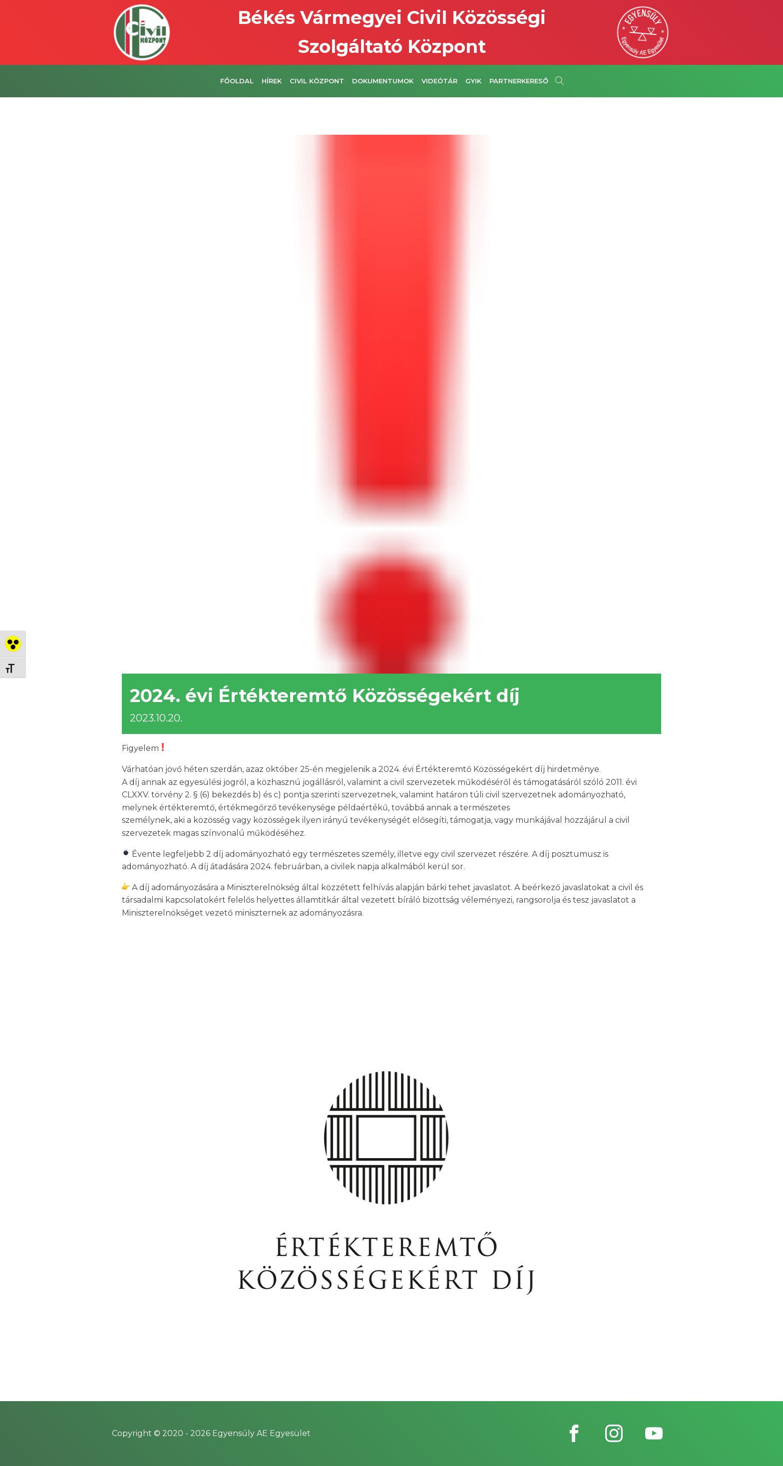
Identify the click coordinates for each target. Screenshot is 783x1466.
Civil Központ (317, 81)
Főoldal (237, 81)
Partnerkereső (518, 81)
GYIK (473, 81)
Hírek (272, 81)
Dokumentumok (382, 81)
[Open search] (559, 81)
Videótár (439, 81)
